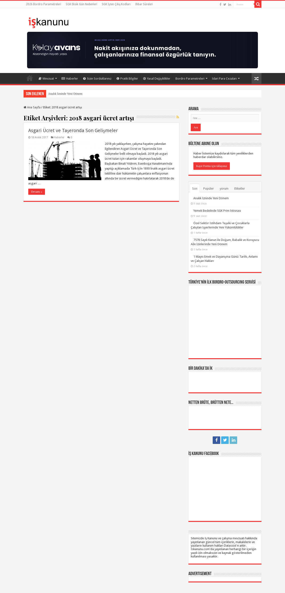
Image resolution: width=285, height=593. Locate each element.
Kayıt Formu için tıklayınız (211, 166)
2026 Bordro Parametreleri (43, 4)
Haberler (69, 78)
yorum (224, 188)
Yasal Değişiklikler (156, 78)
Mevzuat (46, 78)
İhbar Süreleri (144, 4)
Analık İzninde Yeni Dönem (65, 93)
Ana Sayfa (30, 78)
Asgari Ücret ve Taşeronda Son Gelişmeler (73, 130)
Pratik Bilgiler (127, 78)
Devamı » (36, 191)
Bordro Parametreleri (189, 78)
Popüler (208, 188)
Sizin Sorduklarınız (97, 78)
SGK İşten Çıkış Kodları (116, 4)
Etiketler (239, 188)
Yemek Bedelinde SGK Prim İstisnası (217, 210)
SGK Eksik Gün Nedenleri (81, 4)
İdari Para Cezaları (224, 78)
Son (194, 188)
